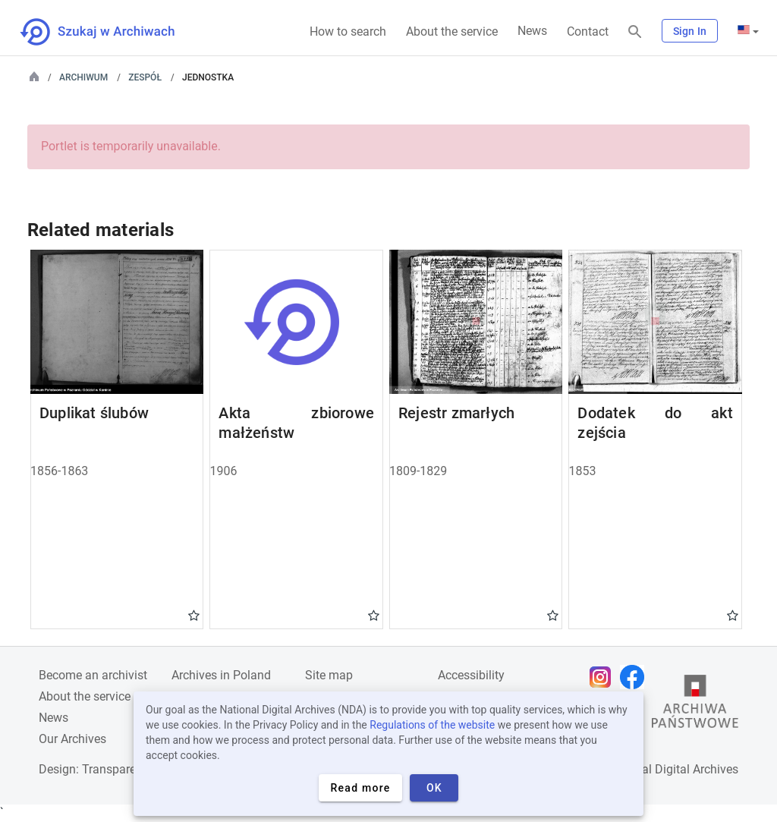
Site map (329, 675)
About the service (452, 31)
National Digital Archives (672, 769)
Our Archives (72, 739)
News (532, 31)
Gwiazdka (194, 614)
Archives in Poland (221, 675)
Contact (588, 31)
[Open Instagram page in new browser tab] (604, 677)
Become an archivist (93, 675)
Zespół (145, 77)
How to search (348, 31)
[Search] (635, 32)
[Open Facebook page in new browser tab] (636, 677)
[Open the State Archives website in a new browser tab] (695, 705)
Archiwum (83, 77)
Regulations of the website (432, 725)
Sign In (689, 31)
